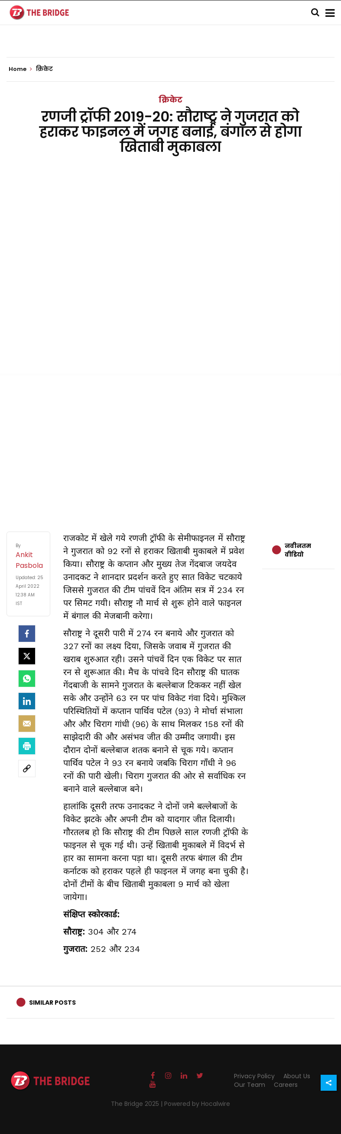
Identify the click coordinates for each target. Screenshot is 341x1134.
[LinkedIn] (27, 701)
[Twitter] (27, 656)
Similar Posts (52, 1002)
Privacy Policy (254, 1076)
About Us (296, 1076)
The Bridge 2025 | (137, 1103)
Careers (286, 1084)
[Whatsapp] (27, 678)
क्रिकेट (170, 99)
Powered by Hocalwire (197, 1103)
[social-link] (27, 768)
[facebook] (27, 633)
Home (20, 69)
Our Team (249, 1084)
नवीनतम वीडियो (298, 550)
